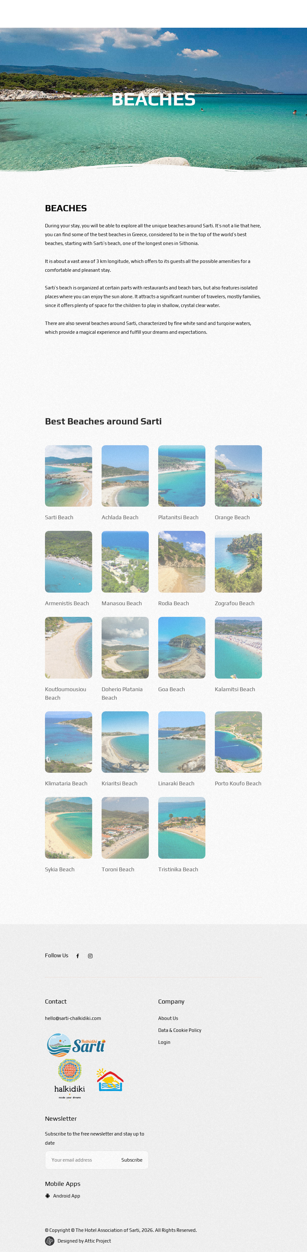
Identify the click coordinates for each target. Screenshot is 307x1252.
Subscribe (131, 1160)
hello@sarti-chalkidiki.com (73, 1018)
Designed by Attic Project (84, 1240)
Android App (62, 1195)
